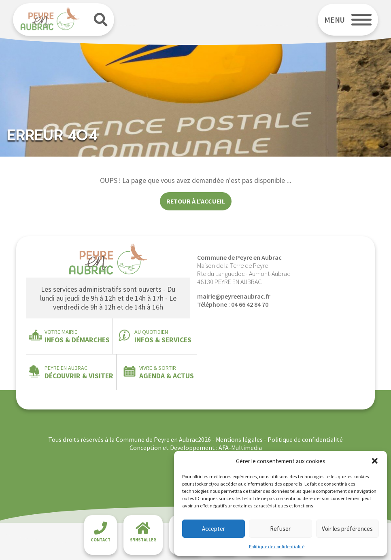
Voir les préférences (347, 528)
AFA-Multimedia (240, 447)
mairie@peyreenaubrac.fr (233, 296)
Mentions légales (239, 439)
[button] (375, 461)
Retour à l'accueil (195, 201)
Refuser (280, 528)
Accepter (213, 528)
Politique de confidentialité (276, 546)
